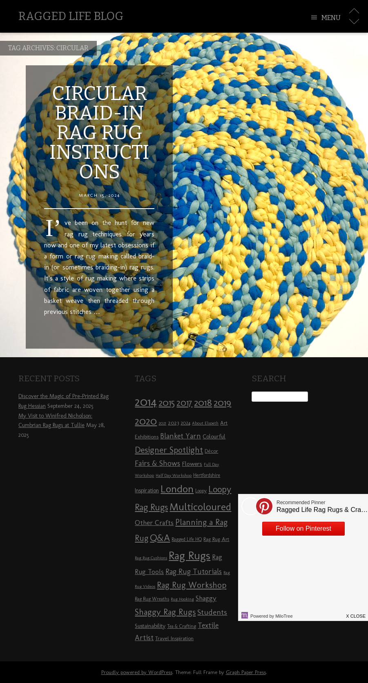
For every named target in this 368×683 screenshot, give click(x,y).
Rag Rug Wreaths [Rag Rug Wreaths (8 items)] (152, 599)
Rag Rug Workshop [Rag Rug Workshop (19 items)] (191, 585)
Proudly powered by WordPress (136, 672)
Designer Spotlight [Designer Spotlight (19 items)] (169, 450)
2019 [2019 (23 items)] (222, 402)
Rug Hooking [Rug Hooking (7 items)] (182, 599)
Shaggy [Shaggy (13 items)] (206, 598)
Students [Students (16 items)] (212, 612)
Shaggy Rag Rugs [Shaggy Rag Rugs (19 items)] (165, 612)
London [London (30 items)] (177, 488)
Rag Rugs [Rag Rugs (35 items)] (189, 555)
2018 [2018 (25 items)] (203, 402)
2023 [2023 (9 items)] (173, 422)
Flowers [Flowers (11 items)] (192, 463)
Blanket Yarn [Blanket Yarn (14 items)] (180, 436)
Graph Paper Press (246, 672)
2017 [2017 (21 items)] (184, 402)
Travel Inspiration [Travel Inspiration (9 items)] (174, 638)
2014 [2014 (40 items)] (146, 401)
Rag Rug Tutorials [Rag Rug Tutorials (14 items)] (193, 571)
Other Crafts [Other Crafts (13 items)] (154, 522)
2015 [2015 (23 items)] (166, 402)
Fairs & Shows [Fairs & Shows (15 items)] (157, 463)
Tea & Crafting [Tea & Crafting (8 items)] (181, 626)
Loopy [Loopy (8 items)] (201, 491)
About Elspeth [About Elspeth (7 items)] (205, 423)
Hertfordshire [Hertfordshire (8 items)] (206, 475)
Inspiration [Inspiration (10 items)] (147, 490)
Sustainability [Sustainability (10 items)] (150, 626)
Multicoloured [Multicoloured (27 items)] (200, 507)
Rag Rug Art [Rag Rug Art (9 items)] (216, 539)
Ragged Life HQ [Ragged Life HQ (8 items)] (187, 539)
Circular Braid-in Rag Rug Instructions (99, 133)
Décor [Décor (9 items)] (211, 450)
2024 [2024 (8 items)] (185, 423)
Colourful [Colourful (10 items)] (214, 436)
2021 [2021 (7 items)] (162, 423)
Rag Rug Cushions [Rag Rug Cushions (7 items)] (151, 558)
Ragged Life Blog (70, 16)
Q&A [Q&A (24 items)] (160, 537)
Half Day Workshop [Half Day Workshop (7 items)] (174, 475)
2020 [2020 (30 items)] (146, 420)
